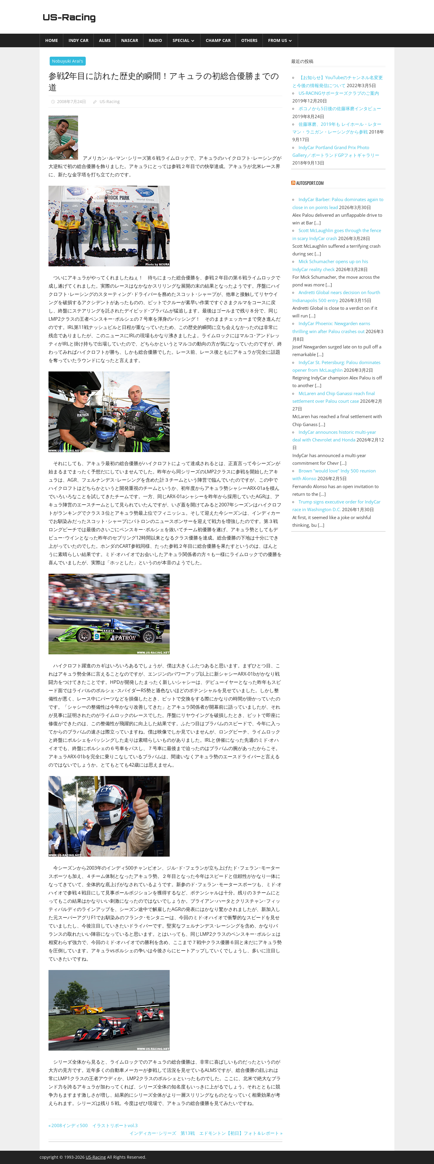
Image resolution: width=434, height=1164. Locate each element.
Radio (155, 40)
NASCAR (129, 40)
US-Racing (72, 17)
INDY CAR (78, 40)
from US (277, 40)
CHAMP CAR (218, 40)
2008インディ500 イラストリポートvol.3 (94, 1125)
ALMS (105, 40)
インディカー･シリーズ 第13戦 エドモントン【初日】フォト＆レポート (204, 1133)
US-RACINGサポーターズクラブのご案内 (339, 93)
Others (249, 40)
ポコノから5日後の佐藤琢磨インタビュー (340, 108)
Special (181, 40)
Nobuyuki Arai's (67, 61)
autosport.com (310, 183)
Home (51, 40)
